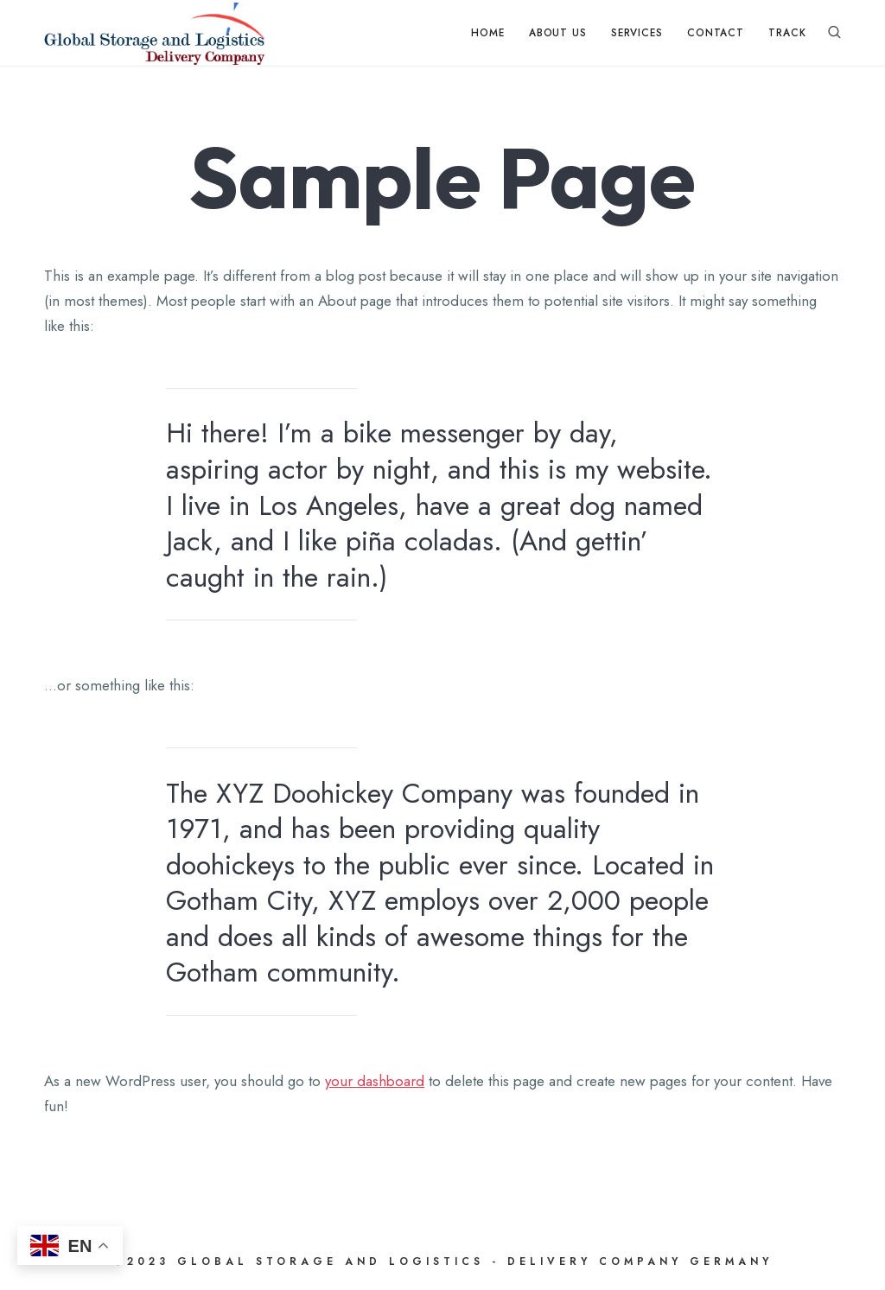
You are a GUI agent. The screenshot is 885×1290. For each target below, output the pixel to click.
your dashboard (374, 1081)
